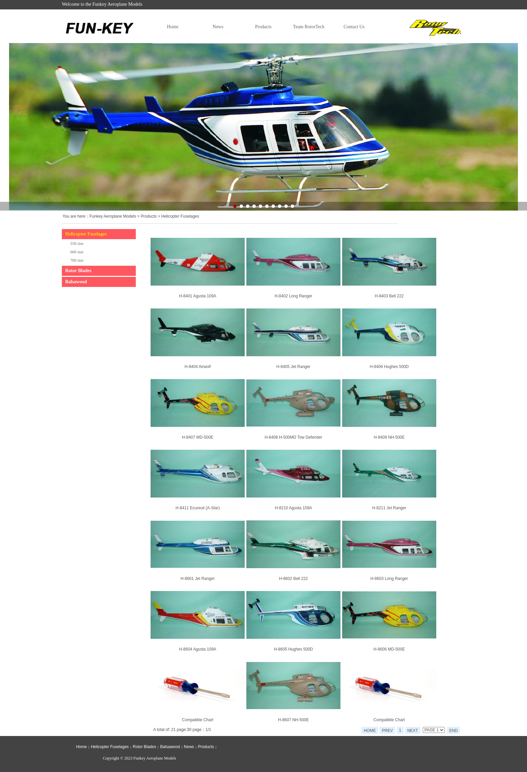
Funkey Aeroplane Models (112, 216)
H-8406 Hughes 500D (389, 366)
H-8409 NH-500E (389, 437)
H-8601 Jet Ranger (197, 578)
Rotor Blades (78, 270)
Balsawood (76, 281)
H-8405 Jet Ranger (293, 366)
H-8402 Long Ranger (293, 296)
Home (172, 26)
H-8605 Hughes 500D (293, 649)
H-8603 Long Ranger (389, 578)
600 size (77, 252)
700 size (77, 260)
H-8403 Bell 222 (389, 296)
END (453, 730)
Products (263, 26)
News (218, 26)
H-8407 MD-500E (197, 437)
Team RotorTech (308, 26)
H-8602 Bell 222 (293, 578)
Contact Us (354, 26)
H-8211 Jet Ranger (389, 508)
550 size (77, 243)
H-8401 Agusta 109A (197, 296)
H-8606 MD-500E (389, 649)
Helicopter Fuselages (180, 216)
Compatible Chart (197, 720)
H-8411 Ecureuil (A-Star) (197, 508)
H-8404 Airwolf (198, 366)
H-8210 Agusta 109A (293, 508)
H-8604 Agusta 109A (197, 649)
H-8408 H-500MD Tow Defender (293, 437)
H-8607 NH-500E (293, 720)
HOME (370, 730)
